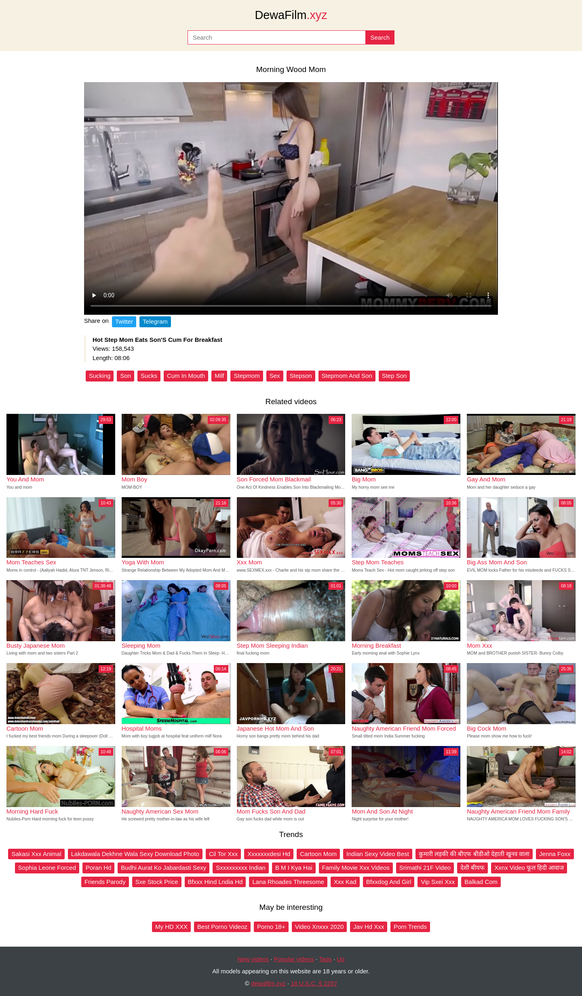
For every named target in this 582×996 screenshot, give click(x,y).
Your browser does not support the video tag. (291, 198)
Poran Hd (98, 867)
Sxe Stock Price (156, 881)
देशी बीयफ (472, 867)
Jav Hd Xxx (368, 926)
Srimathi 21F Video (425, 867)
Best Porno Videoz (222, 926)
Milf (219, 375)
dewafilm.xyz (268, 983)
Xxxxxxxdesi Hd (268, 853)
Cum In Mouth (186, 375)
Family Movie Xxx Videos (356, 867)
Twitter (124, 321)
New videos (253, 959)
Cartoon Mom (318, 853)
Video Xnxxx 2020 (319, 926)
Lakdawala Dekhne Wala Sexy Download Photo (135, 853)
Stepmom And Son (347, 375)
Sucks (149, 375)
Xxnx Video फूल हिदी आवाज (529, 867)
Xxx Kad (345, 881)
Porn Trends (410, 926)
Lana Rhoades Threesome (288, 881)
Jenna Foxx (555, 853)
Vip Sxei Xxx (438, 881)
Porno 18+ (271, 926)
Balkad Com (481, 881)
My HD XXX (171, 926)
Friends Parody (105, 881)
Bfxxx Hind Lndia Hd (215, 881)
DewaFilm (291, 14)
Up (340, 959)
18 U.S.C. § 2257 (314, 983)
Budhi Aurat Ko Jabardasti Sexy (163, 867)
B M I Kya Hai (293, 867)
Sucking (99, 375)
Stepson (301, 375)
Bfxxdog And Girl (388, 881)
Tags (325, 959)
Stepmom (246, 375)
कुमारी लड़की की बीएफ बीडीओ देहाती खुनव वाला (474, 853)
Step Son (394, 375)
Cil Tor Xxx (223, 853)
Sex (275, 375)
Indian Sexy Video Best (377, 853)
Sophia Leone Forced (47, 867)
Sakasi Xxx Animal (36, 853)
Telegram (155, 321)
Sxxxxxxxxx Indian (241, 867)
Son (125, 375)
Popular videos (294, 959)
